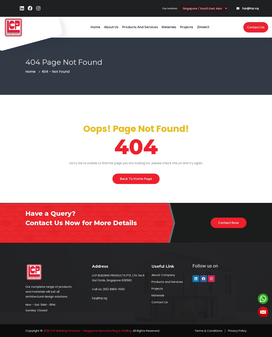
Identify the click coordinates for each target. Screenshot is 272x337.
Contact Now (228, 223)
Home (95, 27)
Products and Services (140, 27)
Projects (186, 27)
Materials (169, 27)
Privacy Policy (237, 331)
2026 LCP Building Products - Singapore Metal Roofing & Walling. (87, 331)
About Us (111, 27)
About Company (163, 275)
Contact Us (159, 302)
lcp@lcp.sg (250, 8)
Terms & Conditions (208, 331)
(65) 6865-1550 (114, 289)
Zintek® (203, 27)
